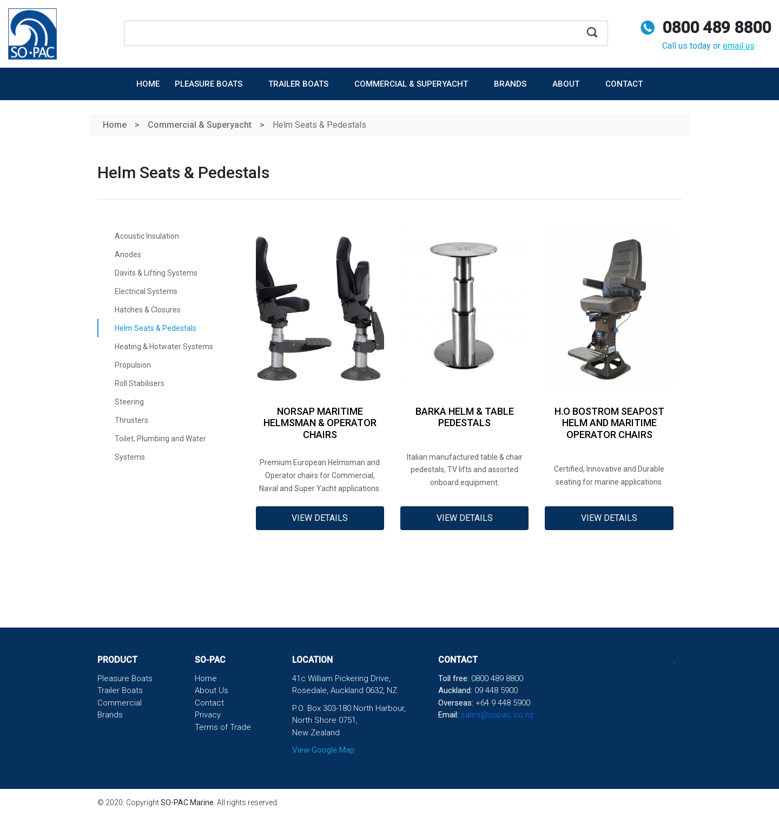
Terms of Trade (223, 727)
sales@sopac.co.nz (497, 715)
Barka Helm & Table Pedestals (464, 417)
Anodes (128, 254)
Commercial (119, 703)
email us (739, 46)
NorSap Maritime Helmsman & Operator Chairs (320, 423)
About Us (211, 690)
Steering (129, 401)
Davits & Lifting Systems (156, 273)
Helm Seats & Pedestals (155, 328)
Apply (592, 37)
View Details (320, 518)
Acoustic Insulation (147, 236)
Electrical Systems (146, 291)
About (567, 84)
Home (148, 84)
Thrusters (131, 420)
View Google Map (323, 750)
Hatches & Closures (148, 309)
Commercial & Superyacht (412, 84)
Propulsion (133, 365)
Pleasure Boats (210, 84)
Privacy (208, 715)
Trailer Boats (299, 84)
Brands (511, 84)
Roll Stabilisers (139, 383)
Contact (624, 84)
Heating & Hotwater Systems (164, 346)
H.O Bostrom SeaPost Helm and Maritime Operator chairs (609, 423)
